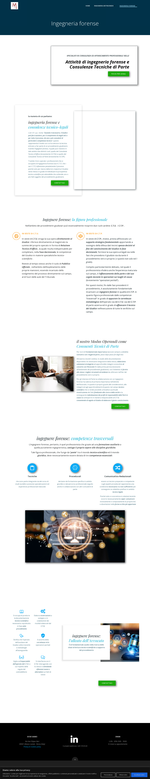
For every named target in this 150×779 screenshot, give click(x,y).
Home (88, 6)
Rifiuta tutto (123, 775)
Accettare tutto (139, 775)
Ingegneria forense (128, 6)
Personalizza (108, 775)
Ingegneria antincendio (104, 6)
